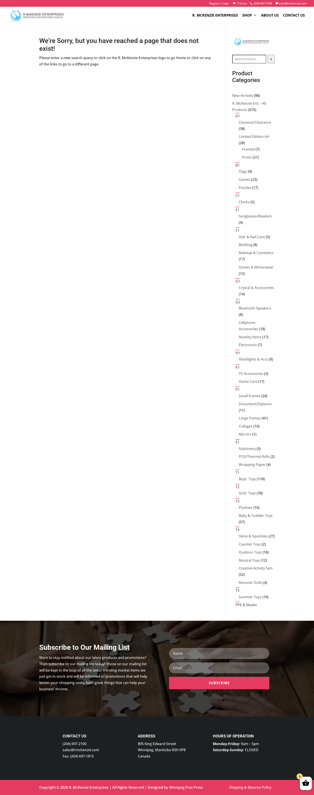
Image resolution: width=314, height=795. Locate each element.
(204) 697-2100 (74, 743)
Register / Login (219, 3)
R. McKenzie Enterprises (215, 15)
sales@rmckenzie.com (81, 749)
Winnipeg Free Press (186, 787)
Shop (249, 15)
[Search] (271, 59)
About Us (270, 15)
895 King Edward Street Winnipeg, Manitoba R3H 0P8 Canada (162, 750)
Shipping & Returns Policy (250, 787)
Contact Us (294, 15)
